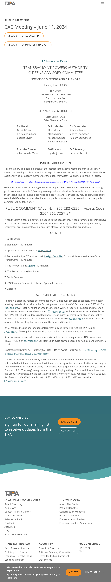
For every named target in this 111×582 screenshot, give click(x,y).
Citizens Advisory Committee (55, 552)
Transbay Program (17, 544)
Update (31, 265)
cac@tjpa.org (11, 307)
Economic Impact (14, 559)
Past (81, 550)
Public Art (10, 507)
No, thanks (92, 572)
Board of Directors (50, 548)
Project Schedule (69, 515)
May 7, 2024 (44, 250)
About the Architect (15, 534)
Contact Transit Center (17, 511)
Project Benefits (68, 507)
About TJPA (46, 544)
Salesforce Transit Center (22, 499)
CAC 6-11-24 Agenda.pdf (25, 35)
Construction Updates (72, 511)
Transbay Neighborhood (18, 555)
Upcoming (84, 547)
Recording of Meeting (57, 61)
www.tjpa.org (58, 311)
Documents (45, 559)
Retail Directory (13, 504)
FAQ (6, 530)
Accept (73, 572)
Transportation (13, 515)
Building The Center (15, 552)
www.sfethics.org (17, 380)
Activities (9, 526)
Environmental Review (72, 519)
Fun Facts (9, 523)
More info (12, 577)
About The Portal (69, 504)
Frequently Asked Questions (75, 523)
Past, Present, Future (16, 548)
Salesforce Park (13, 519)
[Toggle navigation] (102, 3)
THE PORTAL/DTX (69, 499)
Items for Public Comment (54, 555)
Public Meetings (16, 20)
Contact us (68, 430)
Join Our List (69, 421)
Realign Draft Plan (53, 256)
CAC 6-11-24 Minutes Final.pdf (29, 44)
